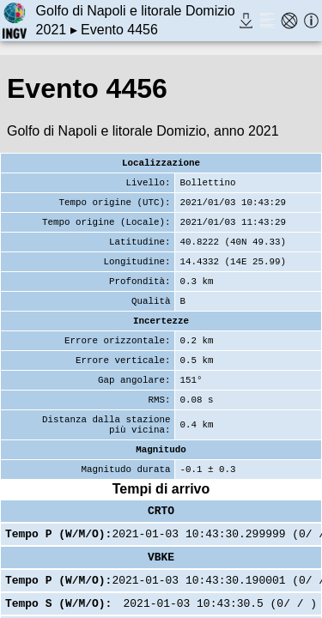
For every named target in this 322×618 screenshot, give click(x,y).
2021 (51, 29)
